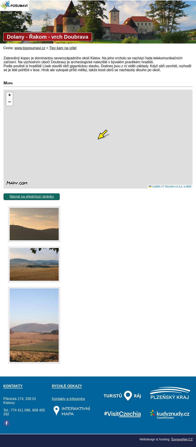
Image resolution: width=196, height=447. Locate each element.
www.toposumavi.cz (30, 48)
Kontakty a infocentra (68, 399)
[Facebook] (6, 423)
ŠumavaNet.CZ (182, 439)
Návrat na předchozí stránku (32, 196)
